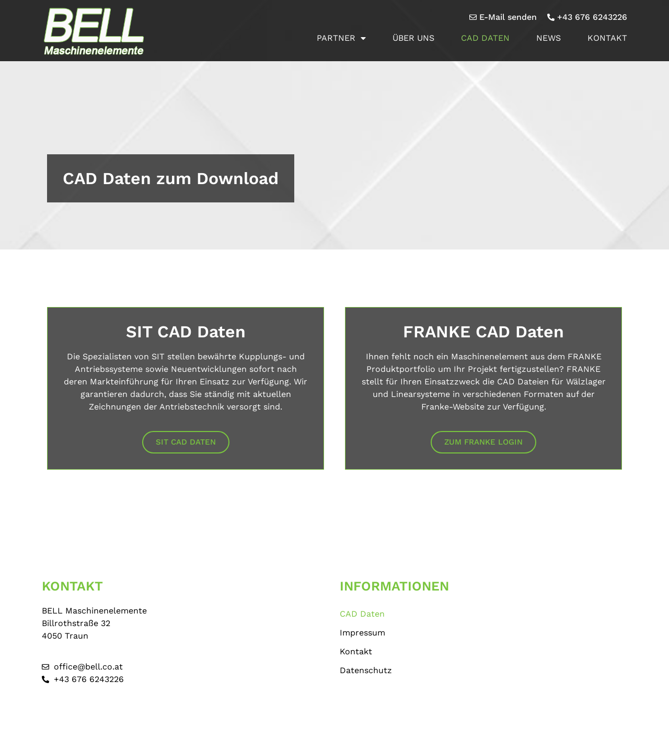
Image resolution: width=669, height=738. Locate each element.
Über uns (413, 38)
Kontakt (607, 38)
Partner (341, 38)
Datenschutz (366, 670)
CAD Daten (485, 38)
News (548, 38)
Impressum (362, 633)
